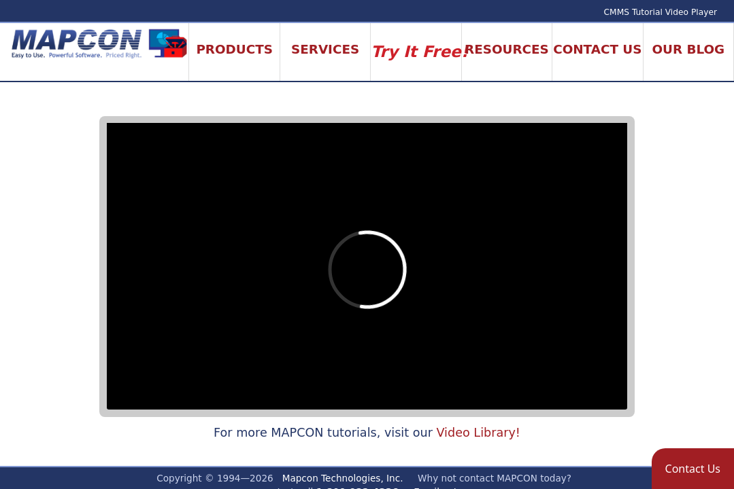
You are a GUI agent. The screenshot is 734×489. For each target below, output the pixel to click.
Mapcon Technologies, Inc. (342, 478)
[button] (693, 468)
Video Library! (478, 432)
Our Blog (688, 49)
